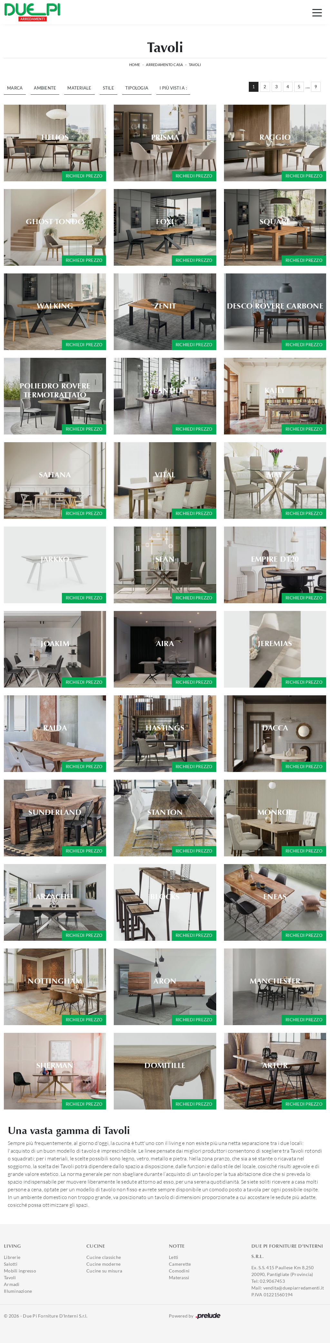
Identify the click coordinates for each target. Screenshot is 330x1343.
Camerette (180, 1264)
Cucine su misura (104, 1270)
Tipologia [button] (136, 87)
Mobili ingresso (20, 1270)
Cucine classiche (103, 1257)
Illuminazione (18, 1291)
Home (134, 64)
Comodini (179, 1270)
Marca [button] (15, 87)
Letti (173, 1257)
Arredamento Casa (164, 64)
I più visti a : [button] (173, 87)
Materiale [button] (79, 87)
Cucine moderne (103, 1264)
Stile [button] (108, 87)
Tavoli (195, 64)
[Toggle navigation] (317, 12)
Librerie (12, 1257)
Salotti (10, 1264)
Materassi (179, 1277)
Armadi (12, 1284)
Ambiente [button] (45, 87)
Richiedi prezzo (84, 175)
